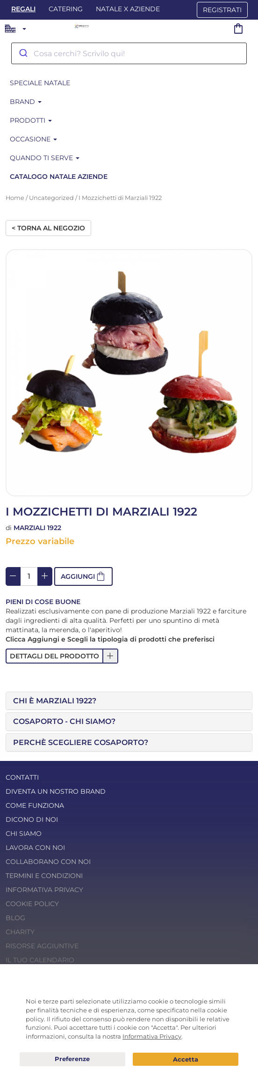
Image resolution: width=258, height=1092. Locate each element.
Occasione (33, 139)
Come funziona (35, 805)
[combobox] (129, 53)
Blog (15, 918)
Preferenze (72, 1059)
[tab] (129, 701)
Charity (20, 932)
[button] (83, 576)
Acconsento (185, 1059)
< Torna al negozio (48, 228)
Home (15, 197)
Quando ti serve (44, 158)
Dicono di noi (32, 819)
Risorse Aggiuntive (42, 946)
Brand (26, 101)
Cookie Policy (32, 904)
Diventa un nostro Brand (56, 791)
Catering (66, 9)
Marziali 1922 (37, 528)
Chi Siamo (24, 833)
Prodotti (31, 120)
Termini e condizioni (44, 875)
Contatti (22, 777)
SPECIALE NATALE (40, 83)
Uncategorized (51, 197)
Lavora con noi (35, 847)
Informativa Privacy (44, 889)
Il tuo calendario (40, 960)
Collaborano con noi (48, 861)
